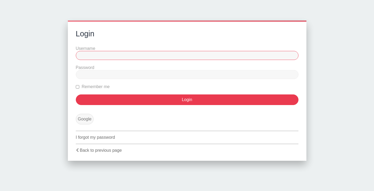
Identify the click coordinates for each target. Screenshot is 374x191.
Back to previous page (101, 150)
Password (85, 67)
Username (85, 48)
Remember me (93, 86)
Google (85, 119)
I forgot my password (95, 137)
